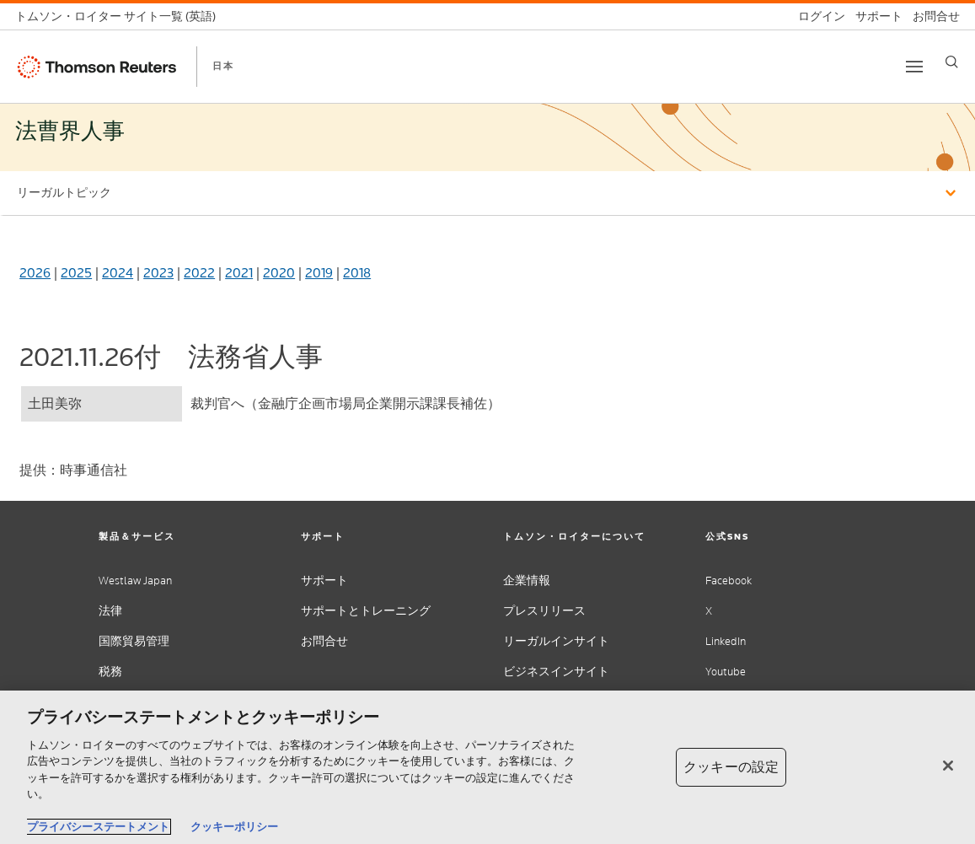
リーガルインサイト (556, 641)
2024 (117, 273)
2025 (76, 273)
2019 (319, 273)
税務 (110, 671)
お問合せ (324, 641)
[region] (487, 767)
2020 (279, 273)
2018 (357, 273)
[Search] (952, 62)
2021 (239, 273)
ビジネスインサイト (556, 671)
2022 (199, 273)
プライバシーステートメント (98, 826)
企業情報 (526, 580)
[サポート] (874, 16)
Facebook (728, 580)
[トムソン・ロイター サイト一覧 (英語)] (120, 16)
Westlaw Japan (135, 580)
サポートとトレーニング (366, 611)
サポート (324, 580)
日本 (223, 66)
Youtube (725, 671)
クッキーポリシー (234, 826)
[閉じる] (948, 765)
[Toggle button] (914, 66)
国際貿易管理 (134, 641)
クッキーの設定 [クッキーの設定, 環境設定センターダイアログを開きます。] (731, 767)
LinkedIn (725, 641)
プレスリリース (544, 611)
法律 (110, 611)
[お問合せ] (931, 16)
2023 (158, 273)
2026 (35, 273)
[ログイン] (816, 16)
